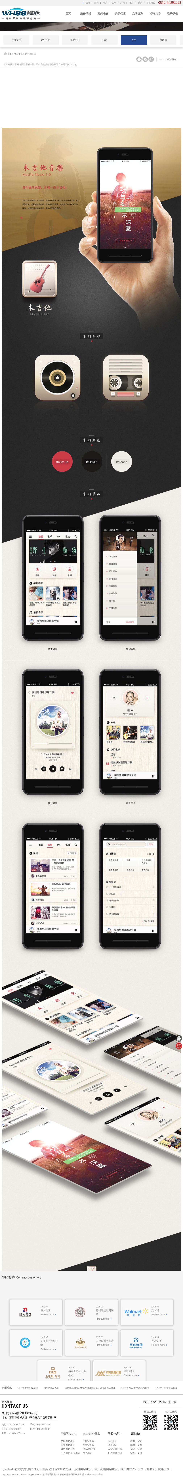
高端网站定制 (68, 1433)
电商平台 (75, 40)
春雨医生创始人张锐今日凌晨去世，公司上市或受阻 (90, 1387)
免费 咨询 (179, 1046)
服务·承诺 (85, 13)
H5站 (104, 40)
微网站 (163, 40)
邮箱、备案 (136, 1445)
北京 (131, 3)
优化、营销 (136, 1449)
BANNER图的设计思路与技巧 (135, 1387)
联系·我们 (172, 13)
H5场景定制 (89, 1449)
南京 (105, 3)
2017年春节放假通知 (28, 1387)
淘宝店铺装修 (115, 1449)
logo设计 (112, 1441)
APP (134, 40)
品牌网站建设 (68, 1441)
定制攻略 (7, 1387)
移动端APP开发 (91, 1433)
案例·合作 (103, 13)
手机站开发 (88, 1441)
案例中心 (18, 54)
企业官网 (45, 40)
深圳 (140, 3)
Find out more (47, 1367)
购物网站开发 (68, 1449)
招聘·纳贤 (155, 13)
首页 (68, 13)
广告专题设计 (115, 1453)
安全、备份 (136, 1453)
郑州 (122, 3)
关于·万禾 (120, 13)
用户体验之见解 (51, 1387)
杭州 (114, 3)
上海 (88, 3)
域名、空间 (136, 1441)
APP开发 (87, 1453)
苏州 (96, 3)
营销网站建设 (68, 1445)
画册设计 (112, 1445)
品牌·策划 (137, 13)
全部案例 (16, 40)
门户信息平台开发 (70, 1453)
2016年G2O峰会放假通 (166, 1387)
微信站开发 (88, 1445)
